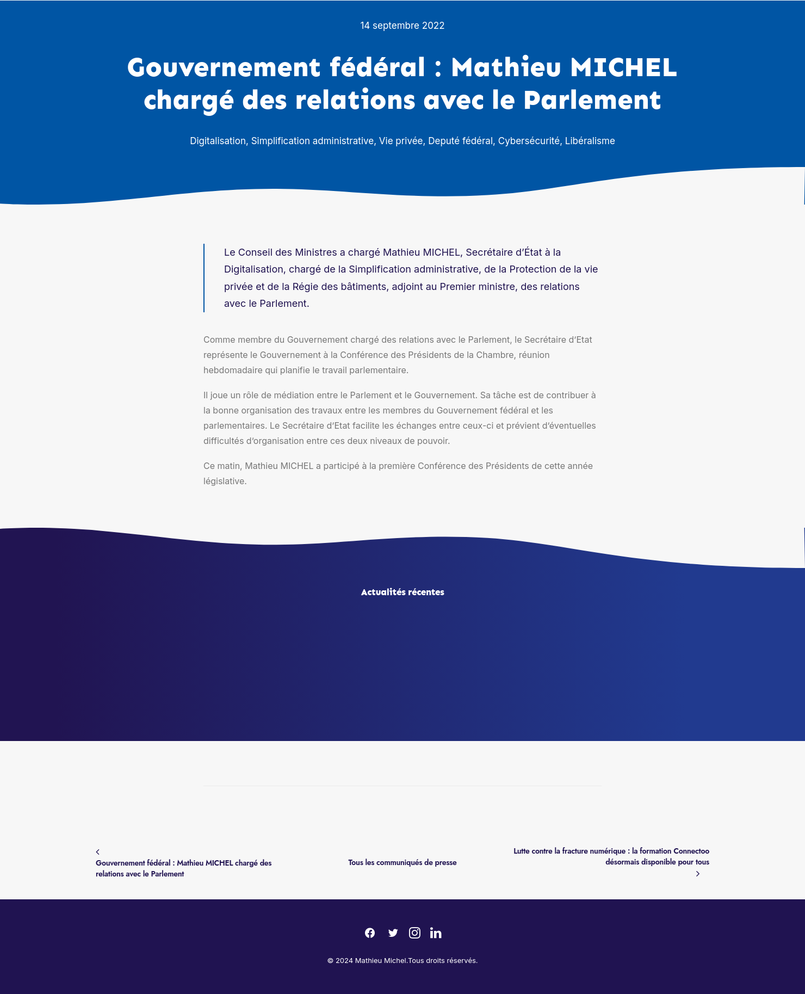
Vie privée (401, 140)
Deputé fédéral (460, 140)
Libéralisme (590, 140)
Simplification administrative (312, 140)
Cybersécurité (529, 140)
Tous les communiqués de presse (403, 862)
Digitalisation (218, 140)
